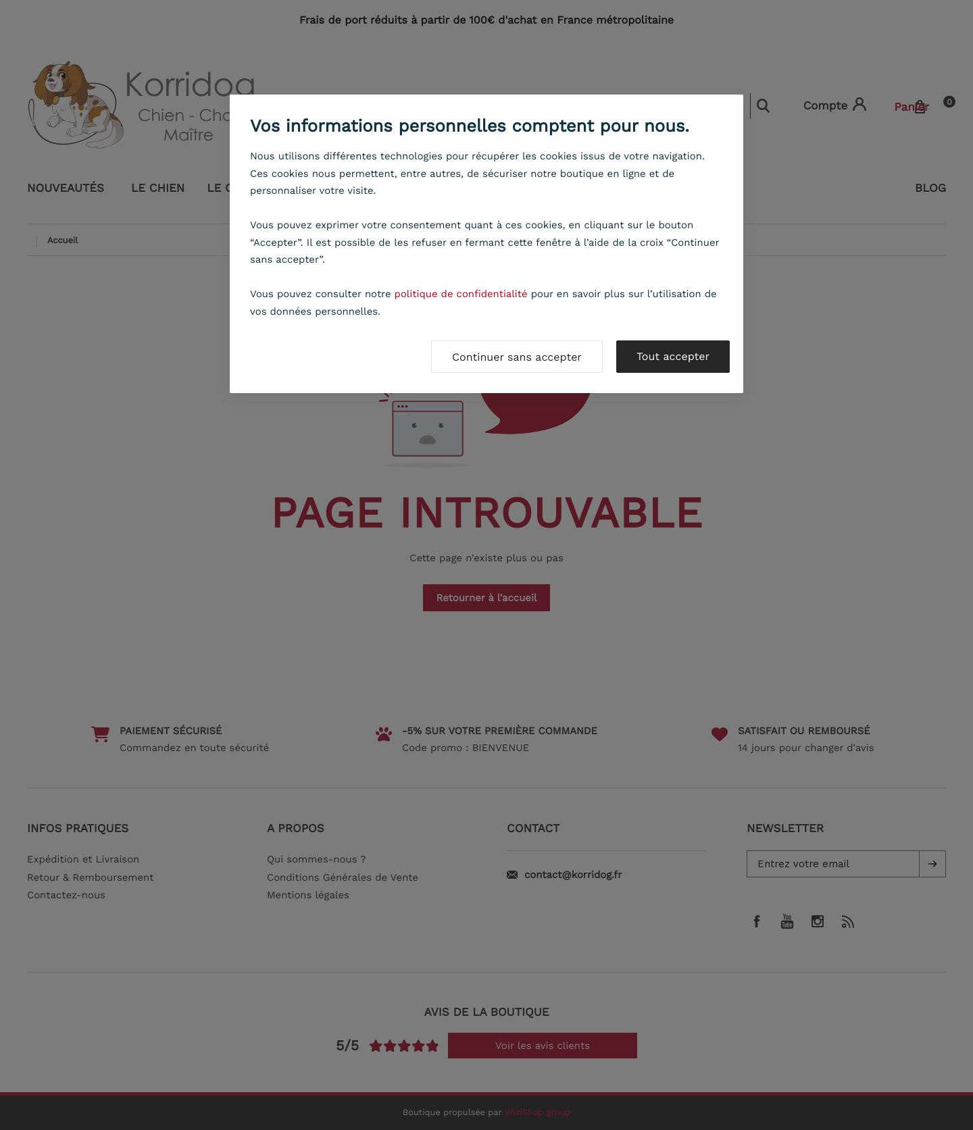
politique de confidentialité (461, 294)
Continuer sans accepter (517, 357)
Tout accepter (673, 356)
